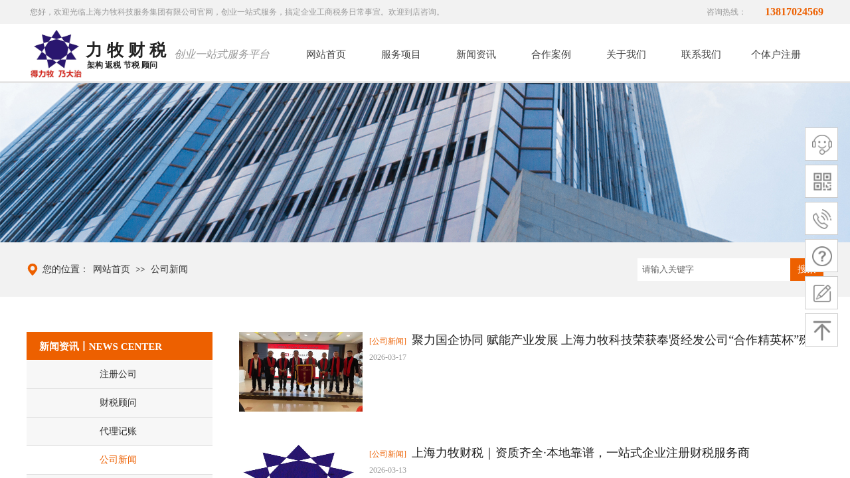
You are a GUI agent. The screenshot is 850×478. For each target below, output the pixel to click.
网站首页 (111, 269)
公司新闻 (169, 269)
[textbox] (714, 269)
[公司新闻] (387, 341)
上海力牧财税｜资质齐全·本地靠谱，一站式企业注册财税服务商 (581, 452)
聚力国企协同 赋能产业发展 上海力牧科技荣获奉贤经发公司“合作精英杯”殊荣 (617, 340)
